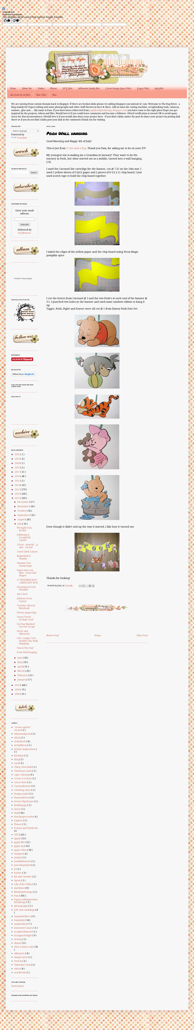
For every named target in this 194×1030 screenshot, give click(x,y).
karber (18, 873)
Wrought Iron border (24, 529)
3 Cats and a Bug (76, 148)
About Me (26, 88)
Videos (40, 88)
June (20, 657)
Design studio (21, 793)
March (21, 671)
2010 (17, 685)
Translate (19, 137)
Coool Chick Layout (27, 551)
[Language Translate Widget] (25, 131)
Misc (54, 94)
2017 (17, 472)
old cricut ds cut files (20, 94)
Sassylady (19, 920)
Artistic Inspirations (25, 749)
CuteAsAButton (22, 786)
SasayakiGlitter (22, 916)
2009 (17, 689)
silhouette (19, 953)
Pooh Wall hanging (27, 652)
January (22, 679)
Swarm (18, 961)
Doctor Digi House (24, 801)
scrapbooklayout (23, 931)
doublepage (20, 805)
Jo (15, 869)
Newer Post (52, 635)
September (23, 515)
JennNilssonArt (22, 861)
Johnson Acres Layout (24, 599)
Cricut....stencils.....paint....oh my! (27, 546)
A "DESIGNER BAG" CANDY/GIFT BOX (27, 581)
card (17, 763)
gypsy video (20, 850)
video (17, 968)
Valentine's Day (22, 964)
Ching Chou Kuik (23, 767)
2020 (17, 463)
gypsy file (19, 842)
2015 (17, 480)
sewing (18, 939)
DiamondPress (22, 797)
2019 (17, 467)
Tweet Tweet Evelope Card (25, 618)
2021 (17, 459)
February (22, 675)
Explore (18, 820)
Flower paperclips (26, 612)
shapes (18, 943)
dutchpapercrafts (23, 816)
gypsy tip (19, 846)
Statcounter (17, 986)
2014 (17, 485)
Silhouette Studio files (89, 88)
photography (21, 906)
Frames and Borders (25, 828)
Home (13, 88)
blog (16, 759)
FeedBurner (24, 233)
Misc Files (41, 94)
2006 (17, 694)
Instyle (18, 857)
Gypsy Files (143, 88)
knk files (159, 88)
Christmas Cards (23, 771)
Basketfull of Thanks (24, 557)
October (22, 510)
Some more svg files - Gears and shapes (26, 573)
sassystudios (21, 924)
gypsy (17, 838)
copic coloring (22, 774)
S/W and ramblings (24, 910)
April (20, 666)
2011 (17, 498)
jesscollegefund (22, 865)
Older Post (142, 635)
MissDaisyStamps (23, 892)
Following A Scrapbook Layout (24, 537)
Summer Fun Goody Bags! (24, 564)
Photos (53, 88)
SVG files (67, 88)
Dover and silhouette (23, 632)
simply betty (21, 957)
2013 (17, 489)
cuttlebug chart (22, 790)
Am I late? (22, 594)
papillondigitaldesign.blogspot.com (108, 110)
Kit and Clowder (23, 876)
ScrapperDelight (23, 935)
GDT (16, 834)
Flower (18, 824)
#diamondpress (22, 734)
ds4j (16, 813)
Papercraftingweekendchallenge (26, 901)
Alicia (17, 737)
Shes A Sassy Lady (24, 946)
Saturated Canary (24, 928)
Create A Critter (23, 778)
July (19, 524)
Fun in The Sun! (25, 648)
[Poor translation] (15, 20)
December (23, 502)
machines (19, 888)
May (20, 662)
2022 (17, 454)
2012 (17, 493)
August (21, 519)
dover (17, 809)
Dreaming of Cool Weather (26, 588)
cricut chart (20, 782)
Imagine (18, 853)
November (23, 506)
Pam (16, 895)
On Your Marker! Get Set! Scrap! (26, 625)
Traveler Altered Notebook (26, 607)
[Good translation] (6, 20)
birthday (19, 755)
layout (17, 880)
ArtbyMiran (20, 745)
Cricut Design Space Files (118, 88)
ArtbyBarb (20, 741)
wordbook (20, 972)
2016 (17, 476)
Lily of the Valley (23, 884)
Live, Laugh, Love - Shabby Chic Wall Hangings (27, 641)
